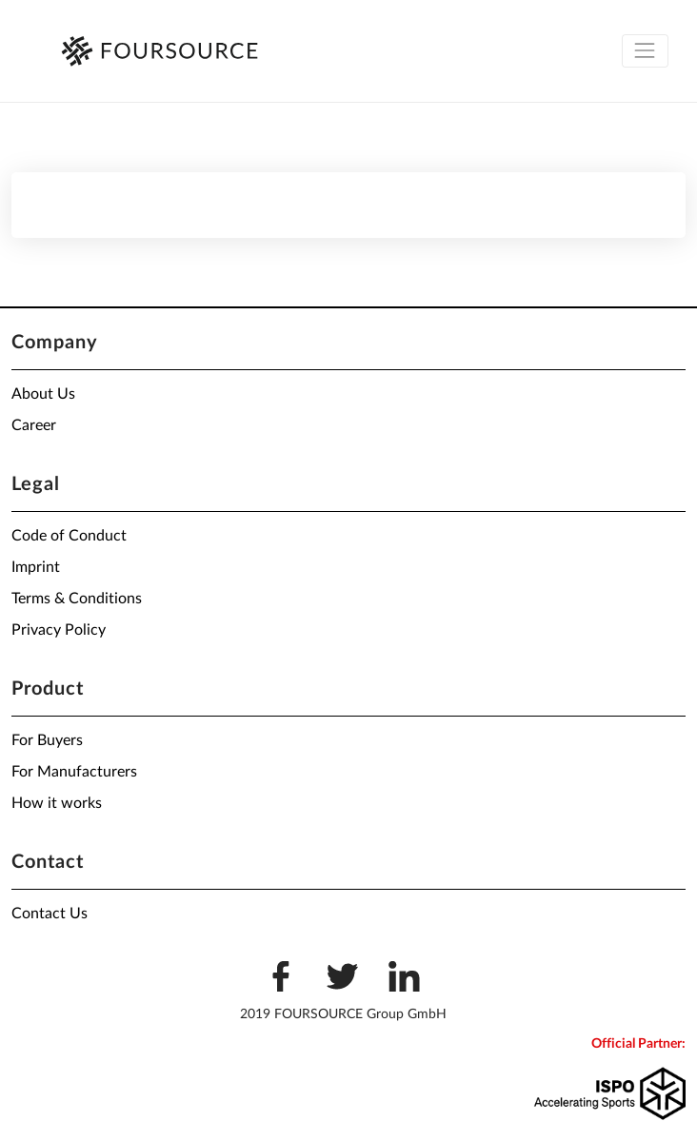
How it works (56, 803)
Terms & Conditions (76, 598)
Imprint (35, 567)
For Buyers (47, 740)
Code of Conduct (69, 535)
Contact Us (49, 913)
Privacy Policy (58, 630)
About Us (43, 394)
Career (33, 425)
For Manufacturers (74, 771)
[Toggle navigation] (645, 51)
